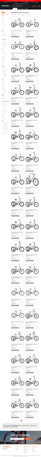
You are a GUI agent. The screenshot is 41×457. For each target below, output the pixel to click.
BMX (3, 50)
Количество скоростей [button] (5, 101)
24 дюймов (4, 73)
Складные (4, 45)
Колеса (19, 8)
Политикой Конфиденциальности (20, 440)
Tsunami (4, 20)
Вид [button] (2, 31)
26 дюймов (4, 74)
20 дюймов (4, 72)
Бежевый (4, 81)
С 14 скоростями (5, 109)
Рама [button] (2, 120)
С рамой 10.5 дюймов (5, 124)
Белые (3, 82)
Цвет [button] (2, 79)
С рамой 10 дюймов (5, 123)
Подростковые (5, 99)
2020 (3, 58)
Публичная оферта (26, 450)
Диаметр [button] (3, 66)
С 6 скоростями (5, 105)
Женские (4, 117)
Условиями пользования (27, 440)
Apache (4, 17)
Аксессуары (26, 8)
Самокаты (22, 8)
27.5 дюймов (4, 75)
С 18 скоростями (5, 111)
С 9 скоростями (5, 108)
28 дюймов (4, 76)
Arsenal (4, 18)
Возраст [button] (3, 95)
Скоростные (4, 35)
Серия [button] (3, 15)
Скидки (33, 449)
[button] (25, 2)
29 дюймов (4, 77)
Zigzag (3, 28)
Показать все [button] (3, 29)
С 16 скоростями (5, 110)
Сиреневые (4, 91)
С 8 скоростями (5, 107)
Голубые (4, 83)
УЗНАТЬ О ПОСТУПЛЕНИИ (15, 36)
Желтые (4, 84)
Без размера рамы (5, 122)
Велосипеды (15, 8)
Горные (4, 51)
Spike (3, 19)
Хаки (3, 92)
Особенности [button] (4, 39)
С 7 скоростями (5, 106)
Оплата (17, 449)
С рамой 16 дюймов (5, 132)
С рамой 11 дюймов (5, 125)
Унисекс (4, 118)
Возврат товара (18, 450)
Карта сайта (25, 449)
